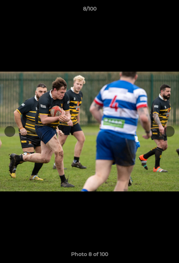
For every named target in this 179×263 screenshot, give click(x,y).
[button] (170, 10)
